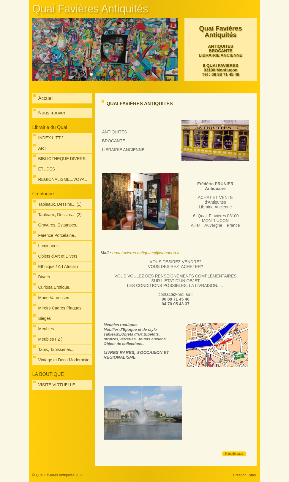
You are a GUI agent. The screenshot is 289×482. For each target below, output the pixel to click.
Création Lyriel (244, 475)
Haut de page (234, 453)
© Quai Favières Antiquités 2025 (57, 475)
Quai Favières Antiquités (90, 9)
